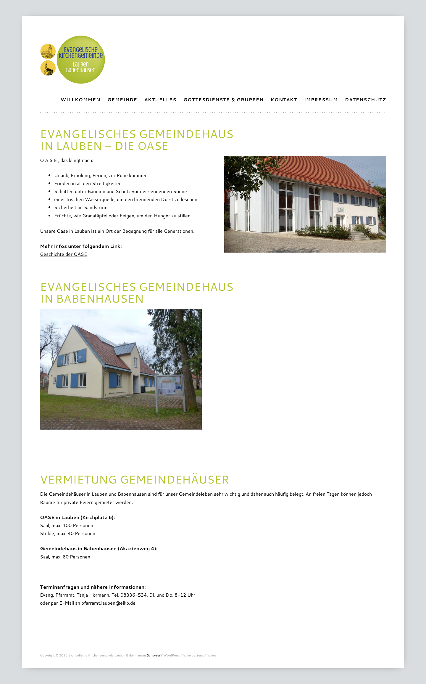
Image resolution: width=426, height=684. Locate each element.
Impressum (321, 100)
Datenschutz (365, 100)
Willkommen (80, 100)
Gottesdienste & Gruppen (223, 100)
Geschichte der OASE (63, 254)
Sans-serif (154, 655)
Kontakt (284, 100)
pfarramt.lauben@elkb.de (108, 602)
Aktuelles (160, 100)
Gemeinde (122, 100)
